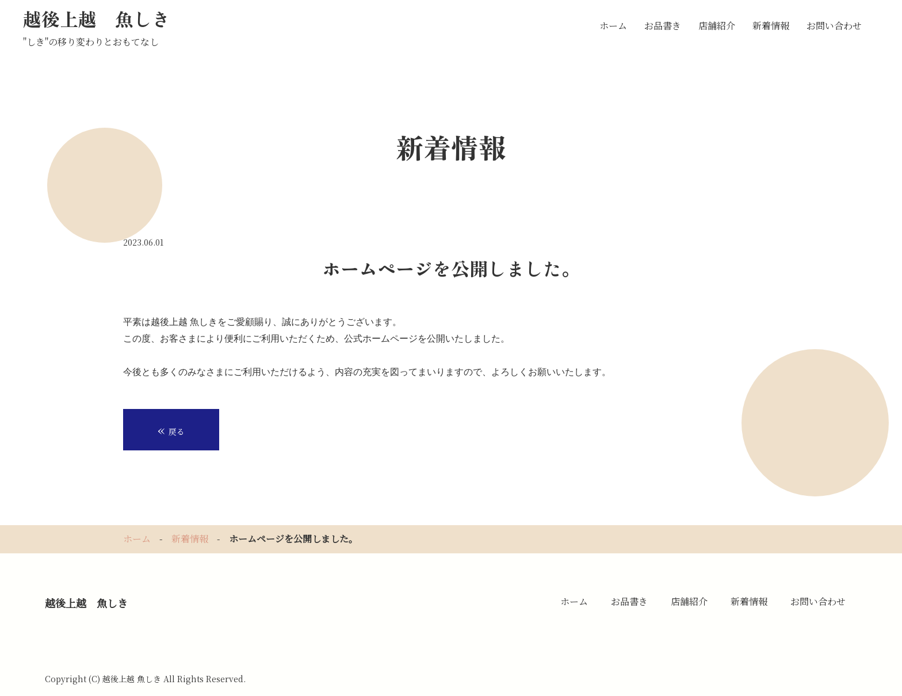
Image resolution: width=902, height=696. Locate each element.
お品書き (662, 25)
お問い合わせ (834, 25)
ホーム (613, 25)
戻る (171, 429)
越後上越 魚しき (96, 18)
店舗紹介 (716, 25)
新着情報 (770, 25)
